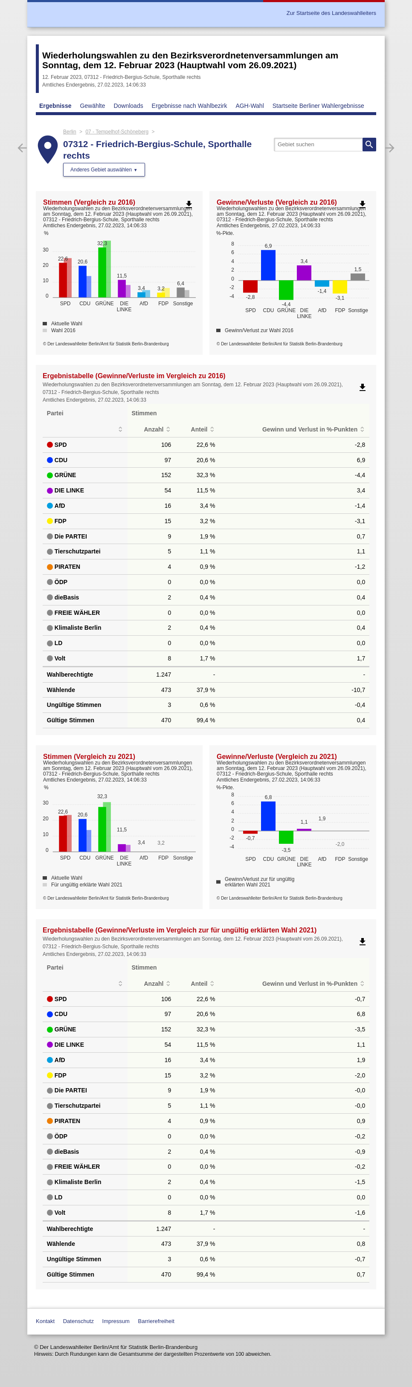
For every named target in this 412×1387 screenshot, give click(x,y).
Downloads (128, 105)
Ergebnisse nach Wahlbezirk (189, 105)
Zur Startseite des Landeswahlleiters (331, 13)
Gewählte (92, 105)
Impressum (116, 1321)
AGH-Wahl (249, 105)
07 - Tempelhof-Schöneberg (116, 132)
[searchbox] (325, 144)
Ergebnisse (55, 105)
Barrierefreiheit (156, 1321)
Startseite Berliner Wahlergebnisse (318, 105)
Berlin (69, 132)
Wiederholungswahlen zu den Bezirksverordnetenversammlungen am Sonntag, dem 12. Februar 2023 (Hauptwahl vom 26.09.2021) (190, 60)
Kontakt (45, 1321)
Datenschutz (78, 1321)
